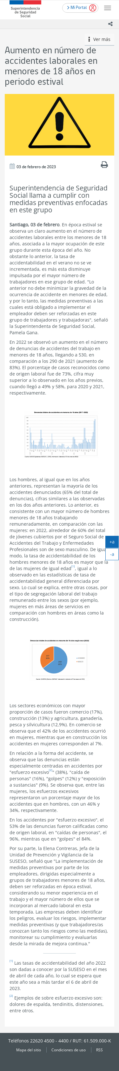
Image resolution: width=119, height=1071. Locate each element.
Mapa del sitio (28, 1049)
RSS (99, 1049)
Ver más (100, 39)
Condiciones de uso (68, 1049)
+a (114, 543)
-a (114, 555)
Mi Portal (77, 7)
